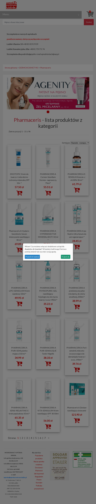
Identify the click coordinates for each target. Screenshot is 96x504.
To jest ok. (66, 257)
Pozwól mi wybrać (32, 257)
